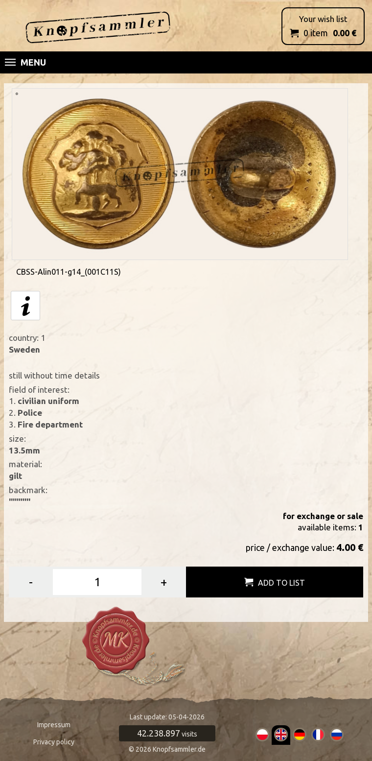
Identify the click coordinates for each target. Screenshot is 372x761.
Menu (25, 62)
